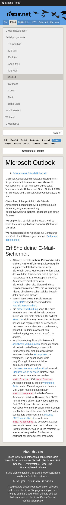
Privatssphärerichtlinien (33, 467)
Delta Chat (14, 103)
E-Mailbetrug (12, 123)
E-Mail (13, 22)
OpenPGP (18, 302)
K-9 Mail (12, 50)
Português (34, 140)
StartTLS (17, 319)
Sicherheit (43, 22)
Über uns (54, 22)
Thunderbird (14, 44)
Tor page (36, 490)
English (24, 140)
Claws (11, 90)
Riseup (41, 354)
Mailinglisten (24, 22)
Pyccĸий (46, 140)
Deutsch (56, 140)
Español (14, 140)
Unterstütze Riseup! (33, 150)
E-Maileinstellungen (16, 30)
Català (46, 144)
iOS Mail (12, 70)
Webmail (10, 117)
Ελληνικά (36, 144)
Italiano (17, 144)
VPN (34, 22)
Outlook (12, 77)
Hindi (53, 144)
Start (6, 22)
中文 (6, 140)
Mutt (10, 97)
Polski (26, 144)
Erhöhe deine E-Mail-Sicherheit (29, 173)
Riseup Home (12, 2)
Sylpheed (13, 84)
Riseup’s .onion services (25, 372)
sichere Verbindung (27, 309)
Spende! (17, 464)
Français (7, 144)
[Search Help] (27, 133)
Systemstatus (32, 464)
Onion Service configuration (32, 368)
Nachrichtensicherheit (24, 305)
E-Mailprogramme (15, 37)
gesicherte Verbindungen (26, 344)
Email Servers (13, 110)
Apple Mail (14, 64)
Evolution (13, 57)
